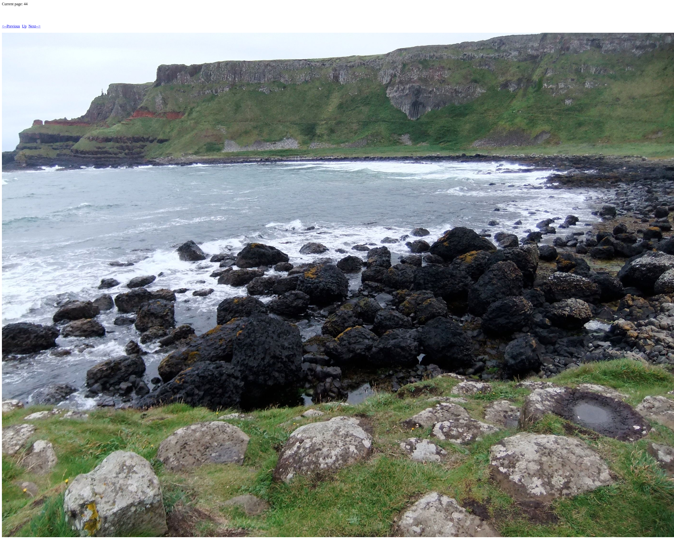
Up (24, 26)
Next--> (34, 26)
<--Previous (11, 26)
